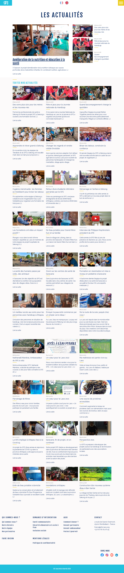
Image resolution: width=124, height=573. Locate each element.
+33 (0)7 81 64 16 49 (101, 529)
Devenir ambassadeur (72, 528)
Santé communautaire (42, 522)
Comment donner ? (71, 522)
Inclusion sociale (39, 531)
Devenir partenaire (71, 525)
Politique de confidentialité (44, 543)
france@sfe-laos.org (101, 527)
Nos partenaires (8, 531)
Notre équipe (7, 528)
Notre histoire (8, 525)
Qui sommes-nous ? (9, 522)
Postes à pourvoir (71, 531)
